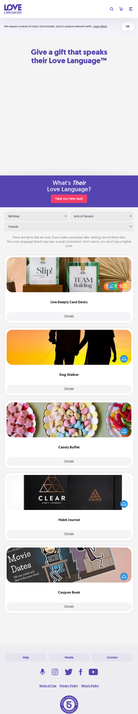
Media (69, 657)
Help (26, 657)
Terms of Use (47, 686)
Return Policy (90, 686)
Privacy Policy (69, 686)
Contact (112, 657)
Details (69, 316)
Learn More (100, 26)
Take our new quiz (69, 198)
